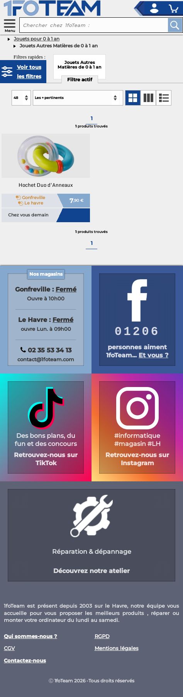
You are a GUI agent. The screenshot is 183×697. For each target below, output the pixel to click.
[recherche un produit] (87, 25)
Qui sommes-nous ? (30, 636)
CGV (9, 648)
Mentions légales (117, 648)
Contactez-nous (25, 660)
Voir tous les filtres (29, 71)
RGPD (102, 636)
